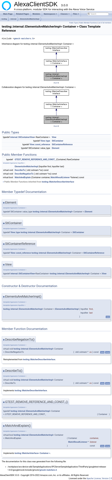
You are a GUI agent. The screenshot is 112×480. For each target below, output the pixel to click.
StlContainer (57, 141)
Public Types (73, 23)
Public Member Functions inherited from (38, 182)
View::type (45, 141)
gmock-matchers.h (24, 38)
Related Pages (22, 14)
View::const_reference (40, 144)
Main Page (8, 14)
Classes (65, 15)
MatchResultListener (60, 177)
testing (4, 19)
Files (76, 15)
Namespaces (51, 15)
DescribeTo (20, 170)
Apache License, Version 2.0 (99, 478)
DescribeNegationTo (24, 174)
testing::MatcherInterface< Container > (32, 453)
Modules (36, 14)
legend (56, 83)
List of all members (104, 23)
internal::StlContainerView (22, 137)
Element (55, 148)
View (54, 137)
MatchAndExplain (23, 177)
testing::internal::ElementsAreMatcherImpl (52, 211)
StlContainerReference (62, 144)
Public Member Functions (88, 23)
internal (13, 19)
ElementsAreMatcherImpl (29, 19)
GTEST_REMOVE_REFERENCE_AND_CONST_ (35, 159)
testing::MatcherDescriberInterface (58, 182)
